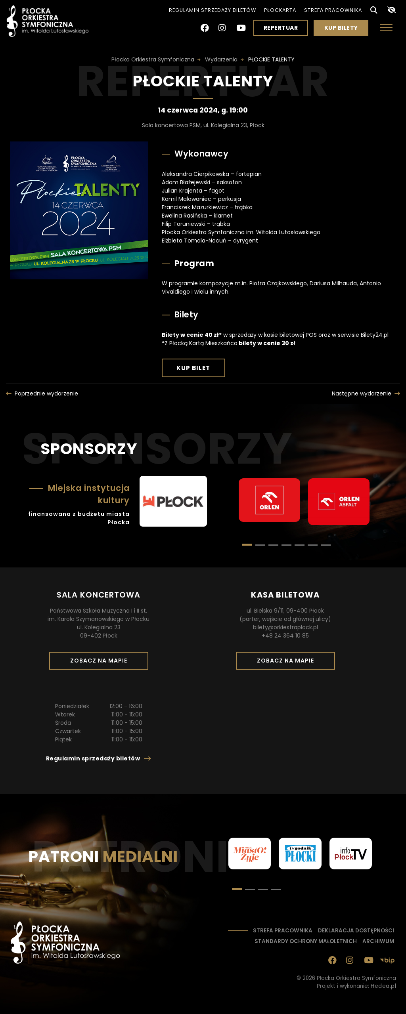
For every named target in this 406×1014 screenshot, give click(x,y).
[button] (260, 545)
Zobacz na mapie (101, 663)
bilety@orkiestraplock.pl (285, 627)
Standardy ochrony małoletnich (306, 941)
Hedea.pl (383, 986)
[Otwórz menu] (386, 27)
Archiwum (378, 941)
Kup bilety (344, 29)
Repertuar (281, 28)
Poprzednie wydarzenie (46, 393)
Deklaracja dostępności (356, 930)
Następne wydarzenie (361, 393)
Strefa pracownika (333, 10)
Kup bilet (200, 370)
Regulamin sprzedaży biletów (212, 10)
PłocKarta (280, 10)
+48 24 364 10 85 (285, 636)
